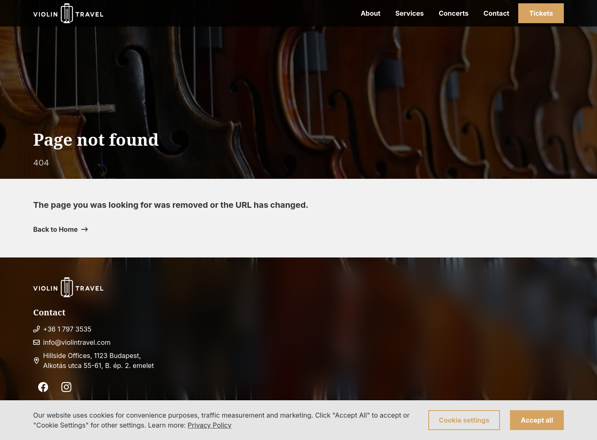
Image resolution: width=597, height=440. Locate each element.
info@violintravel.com (77, 342)
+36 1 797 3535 (67, 329)
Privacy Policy (210, 425)
